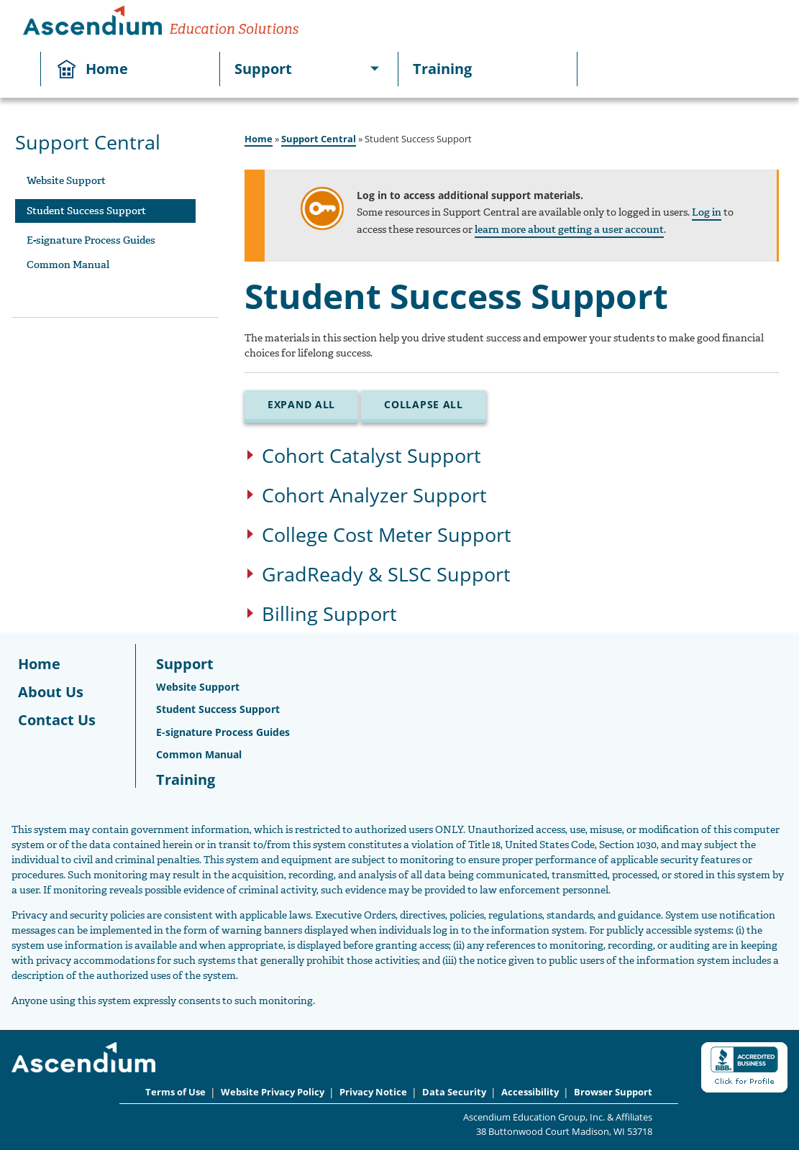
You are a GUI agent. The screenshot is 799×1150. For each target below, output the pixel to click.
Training (442, 68)
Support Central (318, 138)
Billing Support (329, 615)
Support (263, 68)
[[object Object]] (374, 69)
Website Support (66, 181)
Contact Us (57, 720)
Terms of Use (175, 1092)
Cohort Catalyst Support (371, 457)
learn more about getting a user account (569, 229)
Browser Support (613, 1092)
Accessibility (530, 1092)
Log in (706, 212)
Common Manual (68, 265)
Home (107, 68)
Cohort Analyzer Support (374, 496)
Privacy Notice (373, 1092)
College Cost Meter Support (386, 536)
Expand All (301, 404)
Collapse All (423, 404)
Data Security (454, 1092)
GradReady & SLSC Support (386, 575)
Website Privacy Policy (272, 1092)
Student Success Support (86, 211)
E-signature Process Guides (91, 240)
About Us (50, 692)
